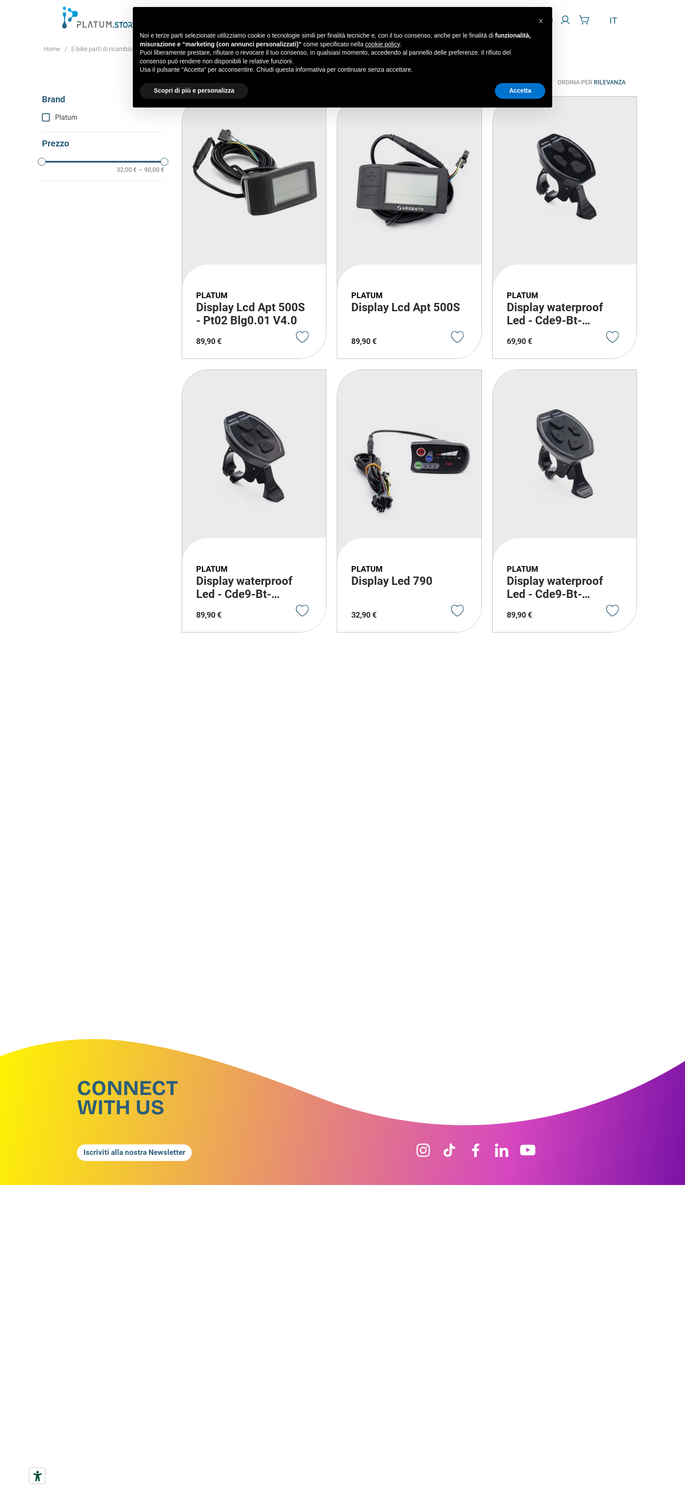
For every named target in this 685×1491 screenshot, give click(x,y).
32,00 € (127, 169)
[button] (103, 99)
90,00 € (151, 169)
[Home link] (52, 49)
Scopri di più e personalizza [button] (194, 90)
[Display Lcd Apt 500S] (409, 228)
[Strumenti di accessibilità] (37, 1475)
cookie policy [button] (382, 44)
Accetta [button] (520, 90)
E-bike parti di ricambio (101, 48)
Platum (66, 117)
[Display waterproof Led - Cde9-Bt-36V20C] (565, 228)
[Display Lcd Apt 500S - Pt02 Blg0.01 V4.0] (254, 228)
